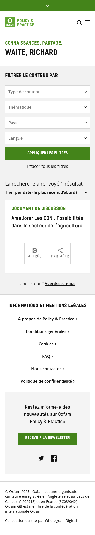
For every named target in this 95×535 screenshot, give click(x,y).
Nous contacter (46, 368)
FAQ (46, 356)
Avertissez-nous (60, 283)
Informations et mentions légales (47, 306)
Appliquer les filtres (47, 154)
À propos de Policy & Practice (46, 319)
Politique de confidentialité (46, 381)
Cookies (46, 344)
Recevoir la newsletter (47, 438)
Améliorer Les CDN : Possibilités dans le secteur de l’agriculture (47, 223)
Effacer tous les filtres (47, 166)
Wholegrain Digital (61, 520)
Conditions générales (46, 331)
